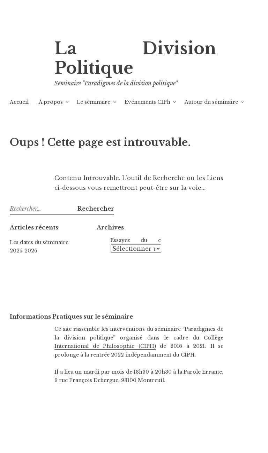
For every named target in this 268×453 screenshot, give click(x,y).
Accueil (19, 102)
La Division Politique (135, 58)
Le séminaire (93, 102)
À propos (51, 102)
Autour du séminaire (211, 102)
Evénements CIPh (147, 102)
